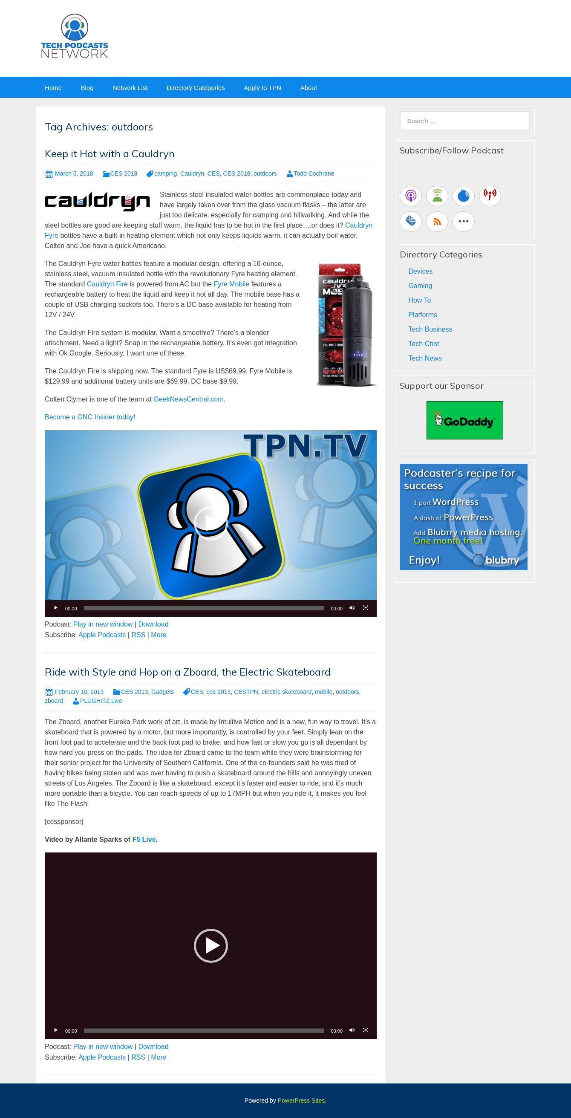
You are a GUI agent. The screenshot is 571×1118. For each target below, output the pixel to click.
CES (214, 173)
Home (53, 87)
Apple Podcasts (102, 634)
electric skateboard (287, 691)
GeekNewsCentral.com (188, 399)
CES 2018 (124, 173)
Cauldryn (192, 173)
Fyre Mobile (232, 284)
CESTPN (246, 691)
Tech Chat (423, 343)
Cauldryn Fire (107, 284)
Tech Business (430, 329)
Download (153, 624)
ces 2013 (219, 691)
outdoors (265, 173)
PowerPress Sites (301, 1100)
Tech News (424, 358)
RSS (138, 634)
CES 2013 (134, 691)
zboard (54, 700)
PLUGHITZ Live (101, 700)
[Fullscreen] (365, 608)
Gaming (420, 285)
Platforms (422, 314)
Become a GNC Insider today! (90, 417)
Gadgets (162, 691)
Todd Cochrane (314, 173)
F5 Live (144, 839)
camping (165, 173)
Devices (420, 271)
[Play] (56, 608)
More (158, 634)
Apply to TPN (262, 87)
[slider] (204, 608)
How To (419, 300)
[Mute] (352, 608)
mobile (323, 691)
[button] (211, 523)
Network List (130, 87)
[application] (211, 523)
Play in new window (103, 624)
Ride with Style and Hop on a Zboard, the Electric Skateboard (188, 671)
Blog (87, 87)
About (308, 87)
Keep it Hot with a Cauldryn (110, 153)
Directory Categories (196, 87)
